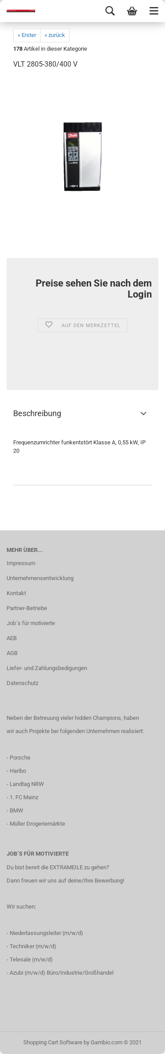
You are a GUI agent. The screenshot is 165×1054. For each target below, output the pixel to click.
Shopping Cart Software (52, 1042)
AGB (12, 653)
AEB (12, 638)
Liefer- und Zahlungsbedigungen (47, 668)
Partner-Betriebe (27, 608)
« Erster (27, 35)
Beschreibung (37, 413)
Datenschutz (22, 683)
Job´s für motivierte (31, 623)
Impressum (21, 563)
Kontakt (16, 593)
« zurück (54, 35)
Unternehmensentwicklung (40, 578)
